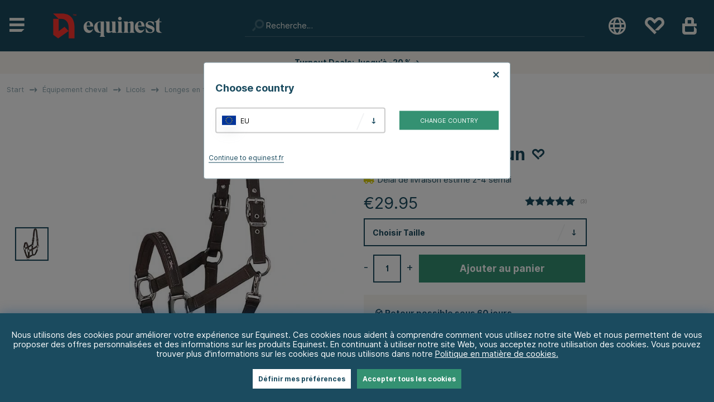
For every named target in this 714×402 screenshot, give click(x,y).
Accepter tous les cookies (409, 379)
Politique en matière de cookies (495, 353)
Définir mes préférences (301, 379)
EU (244, 120)
